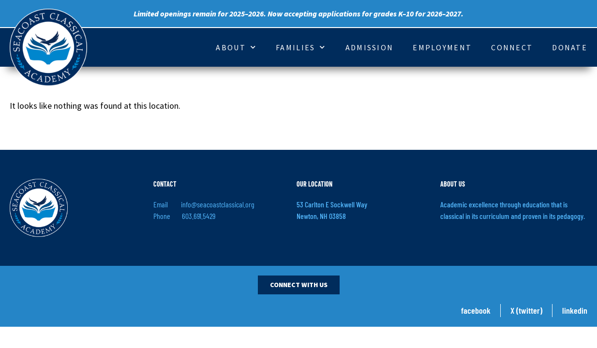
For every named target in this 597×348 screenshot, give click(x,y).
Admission (369, 47)
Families (301, 47)
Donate (569, 47)
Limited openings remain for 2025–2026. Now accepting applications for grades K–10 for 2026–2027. (298, 13)
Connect (512, 47)
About (236, 47)
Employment (442, 47)
